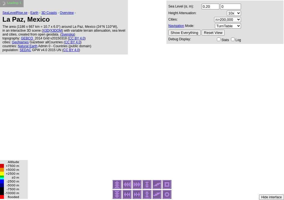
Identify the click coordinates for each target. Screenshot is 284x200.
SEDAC (25, 50)
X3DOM (56, 30)
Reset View (213, 33)
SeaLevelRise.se (14, 13)
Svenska (67, 34)
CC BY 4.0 (76, 38)
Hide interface (271, 197)
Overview (67, 13)
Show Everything (184, 33)
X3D (46, 30)
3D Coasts (49, 13)
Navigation (176, 26)
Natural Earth (27, 46)
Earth (35, 13)
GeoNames (20, 42)
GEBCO (27, 38)
